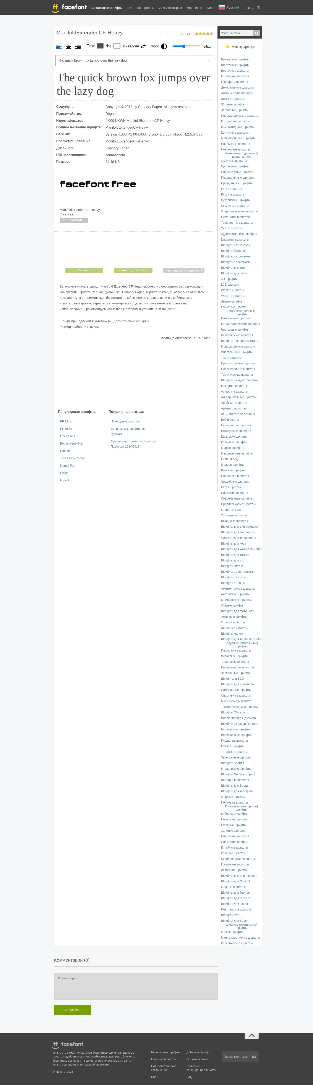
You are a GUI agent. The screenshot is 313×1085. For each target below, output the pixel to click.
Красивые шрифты (234, 442)
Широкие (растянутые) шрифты (241, 926)
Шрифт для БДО (232, 678)
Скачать (84, 270)
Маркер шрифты (232, 448)
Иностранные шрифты (236, 352)
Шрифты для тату (233, 267)
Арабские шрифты (234, 402)
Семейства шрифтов (235, 217)
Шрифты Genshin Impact (238, 774)
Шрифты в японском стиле (239, 341)
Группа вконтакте (240, 1056)
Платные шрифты (140, 8)
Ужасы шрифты (232, 228)
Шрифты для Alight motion (239, 875)
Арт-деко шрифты (233, 408)
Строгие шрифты (233, 622)
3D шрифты (229, 279)
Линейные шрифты (234, 628)
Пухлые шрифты (232, 746)
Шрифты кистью (232, 566)
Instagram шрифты (234, 386)
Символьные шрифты (236, 690)
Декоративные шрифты (131, 321)
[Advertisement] (134, 376)
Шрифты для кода (233, 543)
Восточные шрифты (235, 70)
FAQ (189, 1077)
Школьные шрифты (234, 521)
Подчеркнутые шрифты (237, 172)
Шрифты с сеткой (233, 577)
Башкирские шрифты (235, 729)
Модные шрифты (233, 887)
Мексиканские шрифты (237, 453)
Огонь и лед (229, 459)
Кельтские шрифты (234, 436)
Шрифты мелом (232, 633)
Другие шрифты (232, 301)
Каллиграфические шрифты (240, 324)
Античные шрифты (234, 616)
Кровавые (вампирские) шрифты (241, 808)
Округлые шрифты (234, 160)
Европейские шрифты (236, 425)
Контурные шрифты (235, 132)
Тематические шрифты (237, 374)
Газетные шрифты (234, 825)
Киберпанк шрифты (234, 813)
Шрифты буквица (233, 250)
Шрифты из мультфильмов (240, 380)
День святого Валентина (238, 414)
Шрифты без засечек (235, 245)
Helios (64, 473)
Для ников (194, 8)
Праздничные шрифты (236, 183)
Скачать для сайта (133, 270)
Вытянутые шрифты (235, 780)
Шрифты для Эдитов (235, 892)
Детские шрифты (233, 98)
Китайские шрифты (234, 847)
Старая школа (231, 509)
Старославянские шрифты (239, 211)
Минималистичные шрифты (240, 937)
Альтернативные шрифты (239, 397)
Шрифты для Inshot (234, 904)
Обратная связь (197, 1059)
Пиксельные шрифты (236, 318)
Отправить (72, 1010)
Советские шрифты (234, 493)
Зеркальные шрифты (236, 673)
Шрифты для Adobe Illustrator (241, 639)
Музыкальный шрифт (236, 701)
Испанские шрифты (234, 656)
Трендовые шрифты (235, 661)
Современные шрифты (237, 498)
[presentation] (135, 250)
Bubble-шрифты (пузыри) (238, 718)
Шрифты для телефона (237, 791)
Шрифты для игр (232, 560)
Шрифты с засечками (236, 262)
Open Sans (67, 436)
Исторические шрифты (237, 335)
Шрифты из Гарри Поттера (239, 723)
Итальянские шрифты (236, 768)
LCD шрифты (230, 284)
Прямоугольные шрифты (238, 363)
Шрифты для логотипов (237, 684)
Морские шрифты (233, 797)
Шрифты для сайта (234, 273)
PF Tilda (65, 421)
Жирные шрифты (233, 104)
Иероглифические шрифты (240, 115)
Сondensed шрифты (235, 476)
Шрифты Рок (230, 915)
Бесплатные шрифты (107, 8)
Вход (250, 8)
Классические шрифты (237, 943)
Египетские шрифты (235, 836)
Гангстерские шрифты (236, 909)
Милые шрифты (232, 932)
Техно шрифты (231, 357)
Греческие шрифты (234, 307)
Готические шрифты (235, 76)
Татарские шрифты (234, 752)
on (196, 33)
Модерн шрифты (233, 464)
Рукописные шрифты (235, 200)
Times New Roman (73, 458)
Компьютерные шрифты (238, 127)
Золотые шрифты (233, 830)
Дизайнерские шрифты (237, 93)
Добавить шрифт (198, 1052)
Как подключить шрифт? (183, 270)
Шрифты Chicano (233, 712)
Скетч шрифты (231, 487)
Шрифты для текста (235, 554)
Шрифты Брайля (232, 763)
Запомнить (75, 220)
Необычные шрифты (235, 144)
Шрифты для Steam (234, 920)
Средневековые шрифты (238, 504)
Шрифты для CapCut (235, 881)
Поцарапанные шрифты (238, 177)
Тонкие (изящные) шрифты (240, 706)
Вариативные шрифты (236, 735)
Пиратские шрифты (234, 842)
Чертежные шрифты (235, 329)
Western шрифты (233, 296)
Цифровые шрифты (235, 239)
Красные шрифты (233, 853)
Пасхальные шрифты (236, 650)
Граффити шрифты (234, 82)
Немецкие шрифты (234, 819)
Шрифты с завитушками (238, 571)
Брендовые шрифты (235, 59)
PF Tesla (66, 428)
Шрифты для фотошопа (237, 611)
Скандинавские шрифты (238, 858)
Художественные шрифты (239, 234)
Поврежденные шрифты (238, 369)
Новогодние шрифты (125, 421)
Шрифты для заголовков (238, 532)
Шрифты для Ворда (235, 785)
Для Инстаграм (170, 8)
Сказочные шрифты (235, 205)
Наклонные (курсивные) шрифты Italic (241, 155)
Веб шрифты (230, 419)
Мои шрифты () (243, 47)
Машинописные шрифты (238, 138)
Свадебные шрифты (235, 481)
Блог (210, 8)
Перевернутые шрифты (237, 667)
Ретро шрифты (231, 189)
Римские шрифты (233, 470)
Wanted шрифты (232, 290)
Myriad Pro (67, 465)
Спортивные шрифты (236, 695)
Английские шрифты (235, 594)
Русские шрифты (233, 194)
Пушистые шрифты (234, 740)
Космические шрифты (236, 600)
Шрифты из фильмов (236, 256)
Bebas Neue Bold (71, 443)
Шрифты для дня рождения (240, 526)
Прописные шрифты (235, 166)
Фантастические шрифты (238, 538)
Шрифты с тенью (233, 583)
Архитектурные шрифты (238, 588)
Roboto (65, 451)
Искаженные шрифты (236, 431)
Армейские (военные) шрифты (241, 312)
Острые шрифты (232, 605)
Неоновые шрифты (234, 802)
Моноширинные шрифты (238, 346)
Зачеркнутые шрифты (236, 757)
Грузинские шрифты (235, 864)
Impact (64, 480)
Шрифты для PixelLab (236, 898)
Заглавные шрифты (235, 110)
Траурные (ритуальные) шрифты (241, 645)
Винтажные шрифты (235, 65)
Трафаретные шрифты (237, 222)
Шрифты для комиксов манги (241, 549)
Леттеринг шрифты (234, 870)
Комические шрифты (235, 121)
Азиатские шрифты (234, 391)
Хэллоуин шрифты (234, 515)
